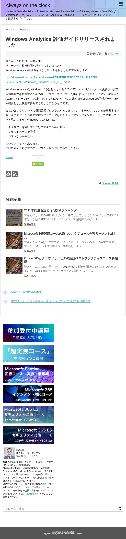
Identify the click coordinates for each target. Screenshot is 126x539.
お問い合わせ (30, 493)
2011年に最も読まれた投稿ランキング (50, 210)
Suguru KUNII (110, 183)
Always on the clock (28, 5)
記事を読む (30, 224)
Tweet (9, 157)
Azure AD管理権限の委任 (22, 292)
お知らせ (113, 53)
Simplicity (71, 532)
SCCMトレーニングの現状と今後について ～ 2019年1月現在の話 (46, 301)
